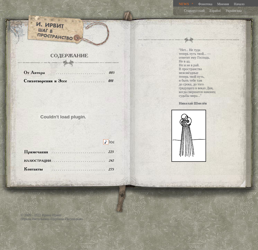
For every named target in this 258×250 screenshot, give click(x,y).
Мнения (223, 4)
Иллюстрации (69, 160)
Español (215, 10)
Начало (239, 4)
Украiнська (233, 10)
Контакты (69, 169)
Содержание (69, 81)
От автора (69, 72)
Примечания (69, 152)
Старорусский (194, 10)
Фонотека (205, 4)
